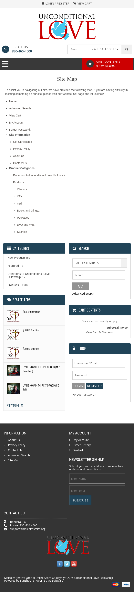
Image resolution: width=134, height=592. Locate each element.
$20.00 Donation (31, 348)
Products (18, 182)
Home (12, 101)
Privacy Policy (21, 148)
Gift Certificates (22, 141)
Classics (22, 189)
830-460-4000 (22, 51)
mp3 (19, 203)
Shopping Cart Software (48, 580)
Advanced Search (20, 108)
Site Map (13, 460)
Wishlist (78, 450)
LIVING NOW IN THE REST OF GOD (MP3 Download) (41, 369)
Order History (82, 445)
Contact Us (20, 163)
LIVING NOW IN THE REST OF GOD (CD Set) (41, 387)
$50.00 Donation (31, 330)
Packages (23, 217)
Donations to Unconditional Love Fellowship (40, 175)
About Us (19, 156)
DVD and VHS (26, 224)
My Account (16, 122)
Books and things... (28, 210)
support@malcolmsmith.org (27, 529)
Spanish (22, 231)
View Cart (15, 115)
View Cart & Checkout (100, 332)
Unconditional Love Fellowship (93, 578)
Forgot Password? (20, 129)
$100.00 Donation (31, 312)
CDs (19, 196)
